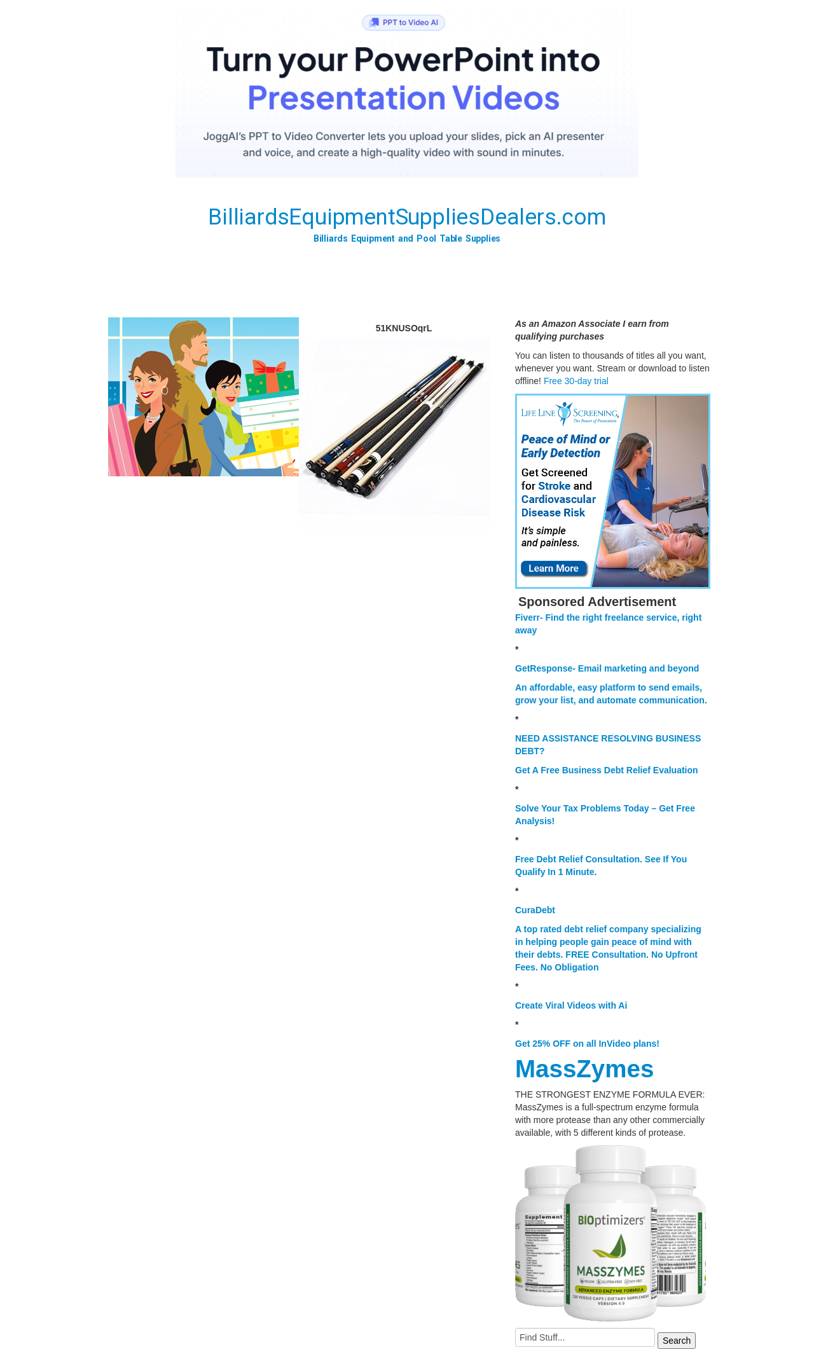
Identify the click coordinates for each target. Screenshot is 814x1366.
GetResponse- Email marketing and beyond (607, 668)
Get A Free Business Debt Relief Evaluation (606, 770)
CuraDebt (535, 910)
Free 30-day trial (576, 381)
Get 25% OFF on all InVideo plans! (587, 1043)
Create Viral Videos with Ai (571, 1005)
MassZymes (584, 1068)
